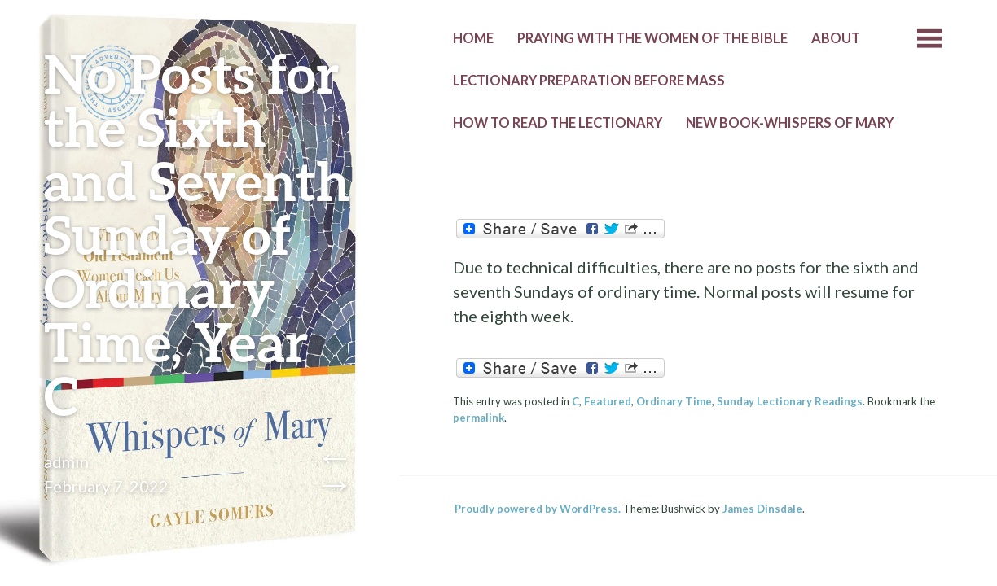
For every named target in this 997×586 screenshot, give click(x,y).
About (835, 38)
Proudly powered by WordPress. (538, 508)
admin (66, 461)
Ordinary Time (674, 401)
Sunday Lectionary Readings (790, 401)
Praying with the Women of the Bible (652, 38)
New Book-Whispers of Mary (790, 123)
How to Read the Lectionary (557, 123)
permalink (478, 417)
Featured (607, 401)
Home (473, 38)
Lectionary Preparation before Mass (589, 80)
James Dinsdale (762, 508)
